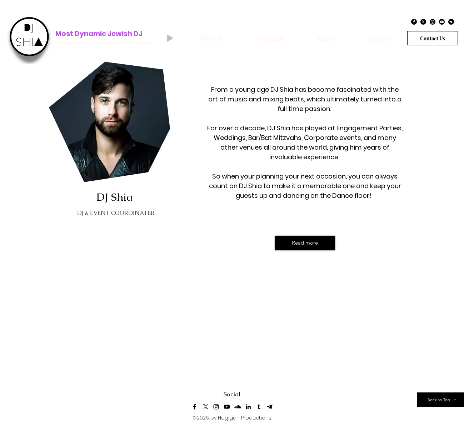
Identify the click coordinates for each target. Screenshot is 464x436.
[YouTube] (226, 406)
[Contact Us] (432, 38)
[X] (423, 22)
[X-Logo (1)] (205, 406)
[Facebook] (414, 22)
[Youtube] (442, 22)
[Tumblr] (259, 406)
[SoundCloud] (237, 406)
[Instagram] (432, 22)
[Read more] (305, 243)
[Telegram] (451, 22)
